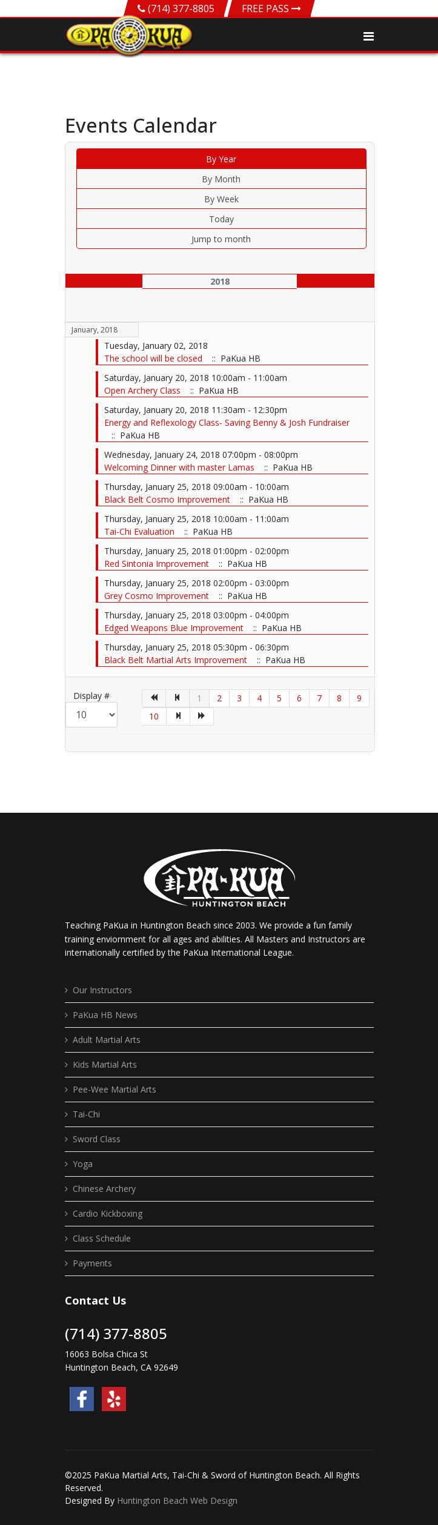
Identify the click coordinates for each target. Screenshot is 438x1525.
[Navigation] (368, 36)
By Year (221, 159)
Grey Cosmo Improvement (157, 595)
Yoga (83, 1163)
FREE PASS (271, 8)
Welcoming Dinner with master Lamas (180, 467)
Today (221, 219)
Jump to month (221, 239)
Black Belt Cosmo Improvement (168, 499)
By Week (221, 199)
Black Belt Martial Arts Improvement (177, 660)
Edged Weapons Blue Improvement (175, 627)
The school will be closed (154, 358)
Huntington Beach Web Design (177, 1500)
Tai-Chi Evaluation (140, 531)
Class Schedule (102, 1238)
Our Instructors (102, 990)
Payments (92, 1263)
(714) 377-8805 (181, 8)
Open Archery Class (143, 390)
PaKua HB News (105, 1015)
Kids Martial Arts (105, 1064)
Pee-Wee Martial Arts (114, 1089)
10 (154, 716)
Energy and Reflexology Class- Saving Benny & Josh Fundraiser (227, 422)
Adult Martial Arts (107, 1039)
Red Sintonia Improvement (157, 563)
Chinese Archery (104, 1188)
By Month (221, 179)
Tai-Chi (86, 1114)
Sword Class (97, 1139)
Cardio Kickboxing (107, 1213)
